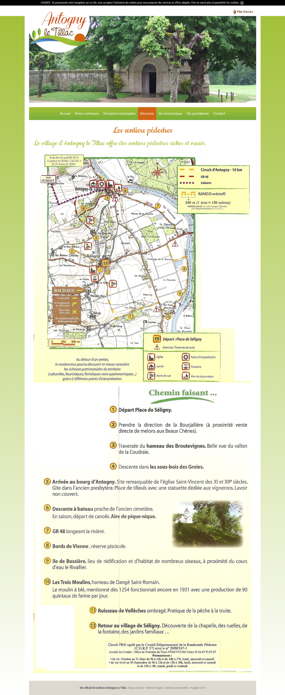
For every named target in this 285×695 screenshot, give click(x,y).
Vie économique (170, 114)
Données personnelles (176, 687)
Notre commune (87, 114)
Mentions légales (155, 687)
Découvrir (147, 114)
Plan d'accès (245, 11)
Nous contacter (136, 687)
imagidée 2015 (197, 687)
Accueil (65, 114)
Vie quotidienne (198, 114)
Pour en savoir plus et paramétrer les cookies (214, 2)
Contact (219, 114)
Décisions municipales (119, 114)
